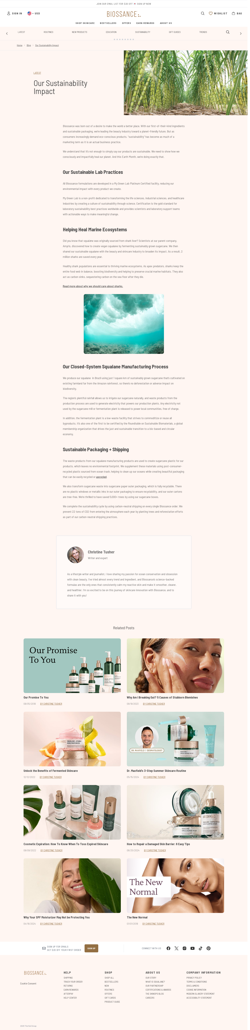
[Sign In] (14, 13)
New (107, 983)
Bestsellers (111, 979)
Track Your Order (73, 979)
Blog (29, 42)
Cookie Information (196, 987)
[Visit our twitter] (176, 946)
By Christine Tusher (51, 701)
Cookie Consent (28, 980)
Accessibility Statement (199, 995)
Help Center (70, 995)
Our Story (151, 975)
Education (111, 32)
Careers (150, 995)
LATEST (37, 70)
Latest (21, 32)
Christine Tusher (101, 549)
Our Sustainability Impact (47, 42)
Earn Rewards (71, 987)
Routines (48, 32)
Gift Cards (110, 995)
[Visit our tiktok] (201, 946)
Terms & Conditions (196, 979)
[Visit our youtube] (193, 946)
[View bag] (236, 13)
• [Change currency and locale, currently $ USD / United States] (33, 13)
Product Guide (112, 999)
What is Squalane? (155, 979)
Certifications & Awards (158, 987)
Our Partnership (154, 983)
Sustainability (142, 32)
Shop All (109, 975)
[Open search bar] (203, 13)
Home (19, 42)
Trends (203, 32)
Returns (68, 983)
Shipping (68, 975)
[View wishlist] (218, 13)
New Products (79, 32)
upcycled (101, 474)
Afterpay (68, 991)
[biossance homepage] (124, 14)
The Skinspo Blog (155, 991)
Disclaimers (192, 983)
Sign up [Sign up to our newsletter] (91, 945)
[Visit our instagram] (184, 946)
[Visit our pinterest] (209, 946)
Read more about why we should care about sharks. (93, 283)
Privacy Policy (194, 975)
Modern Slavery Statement (200, 991)
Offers (108, 991)
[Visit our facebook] (168, 946)
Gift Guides (175, 32)
